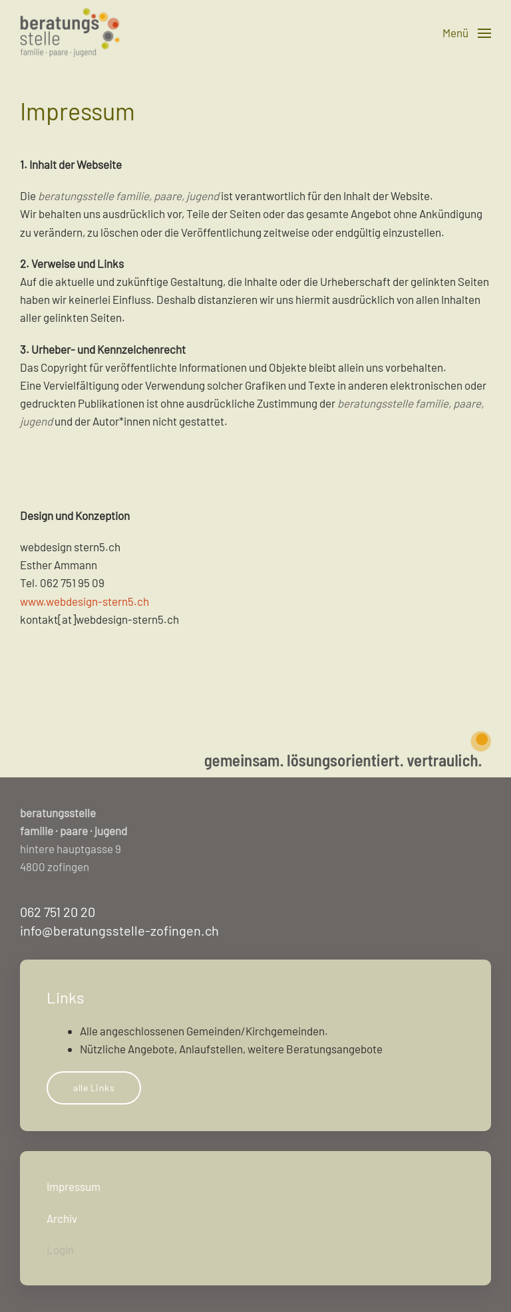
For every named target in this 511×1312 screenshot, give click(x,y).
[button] (466, 33)
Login (60, 1249)
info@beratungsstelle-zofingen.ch (119, 930)
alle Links (93, 1087)
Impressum (73, 1186)
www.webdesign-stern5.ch (84, 601)
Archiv (62, 1218)
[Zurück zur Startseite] (70, 33)
